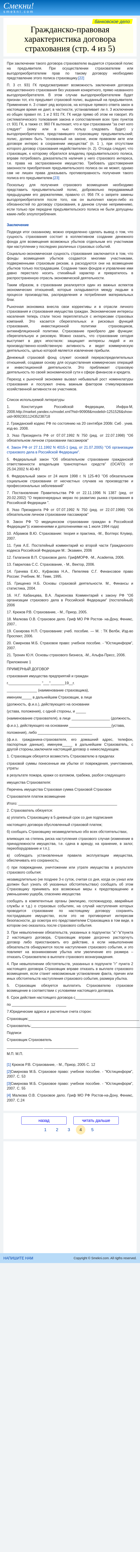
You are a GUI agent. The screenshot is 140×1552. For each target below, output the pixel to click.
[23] (56, 178)
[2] (9, 1072)
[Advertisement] (54, 1197)
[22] (81, 78)
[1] (9, 1065)
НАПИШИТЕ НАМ (18, 1258)
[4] (9, 1095)
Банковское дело (112, 21)
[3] (9, 1083)
